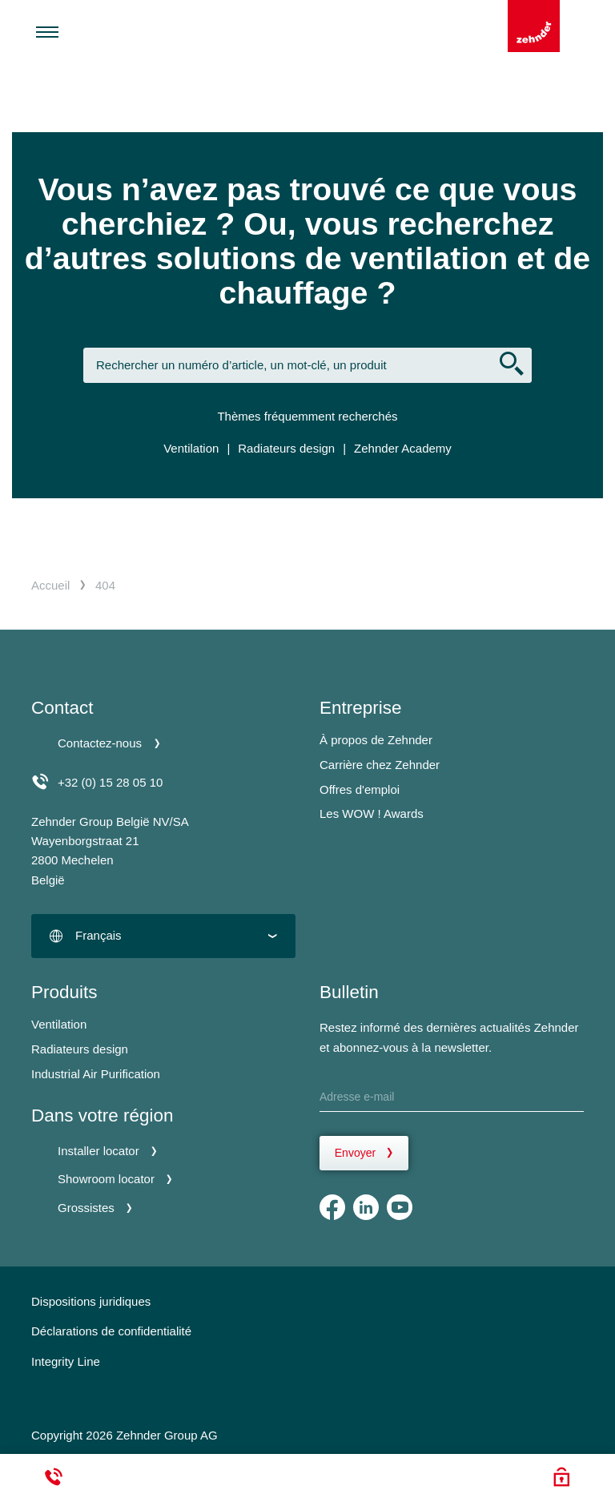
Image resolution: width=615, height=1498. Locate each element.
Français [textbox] (98, 935)
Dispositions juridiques (91, 1301)
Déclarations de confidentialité (111, 1331)
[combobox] (163, 936)
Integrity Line (65, 1361)
